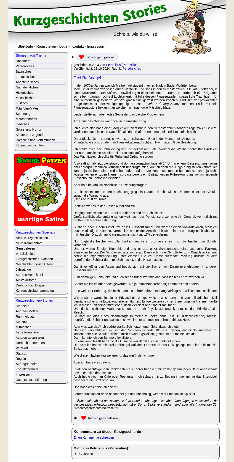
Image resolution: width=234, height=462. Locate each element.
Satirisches (23, 71)
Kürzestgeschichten (30, 145)
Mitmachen (23, 327)
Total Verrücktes (27, 108)
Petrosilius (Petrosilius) (122, 65)
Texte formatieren (28, 332)
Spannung (23, 114)
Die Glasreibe (83, 454)
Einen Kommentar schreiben (94, 437)
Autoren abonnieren (30, 337)
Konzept (21, 322)
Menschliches (25, 98)
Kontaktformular (27, 369)
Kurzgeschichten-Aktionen (34, 259)
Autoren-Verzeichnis (30, 275)
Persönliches (132, 68)
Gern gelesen (25, 248)
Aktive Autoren (26, 280)
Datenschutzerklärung (31, 380)
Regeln (21, 358)
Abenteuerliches (27, 82)
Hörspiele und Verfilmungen (35, 140)
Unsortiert (23, 61)
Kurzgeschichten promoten (35, 290)
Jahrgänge (23, 269)
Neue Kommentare (29, 243)
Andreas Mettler (27, 311)
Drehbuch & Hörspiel (30, 285)
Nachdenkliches (27, 87)
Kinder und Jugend (29, 135)
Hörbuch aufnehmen (30, 343)
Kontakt (78, 46)
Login (63, 46)
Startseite (25, 46)
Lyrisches (22, 124)
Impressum (96, 46)
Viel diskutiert (25, 254)
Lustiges (22, 103)
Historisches (24, 92)
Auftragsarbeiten (27, 364)
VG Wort (22, 348)
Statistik (21, 353)
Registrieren (46, 46)
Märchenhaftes (26, 119)
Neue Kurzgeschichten (32, 238)
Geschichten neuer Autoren (35, 264)
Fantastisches (25, 77)
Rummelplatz (25, 316)
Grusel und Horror (28, 129)
